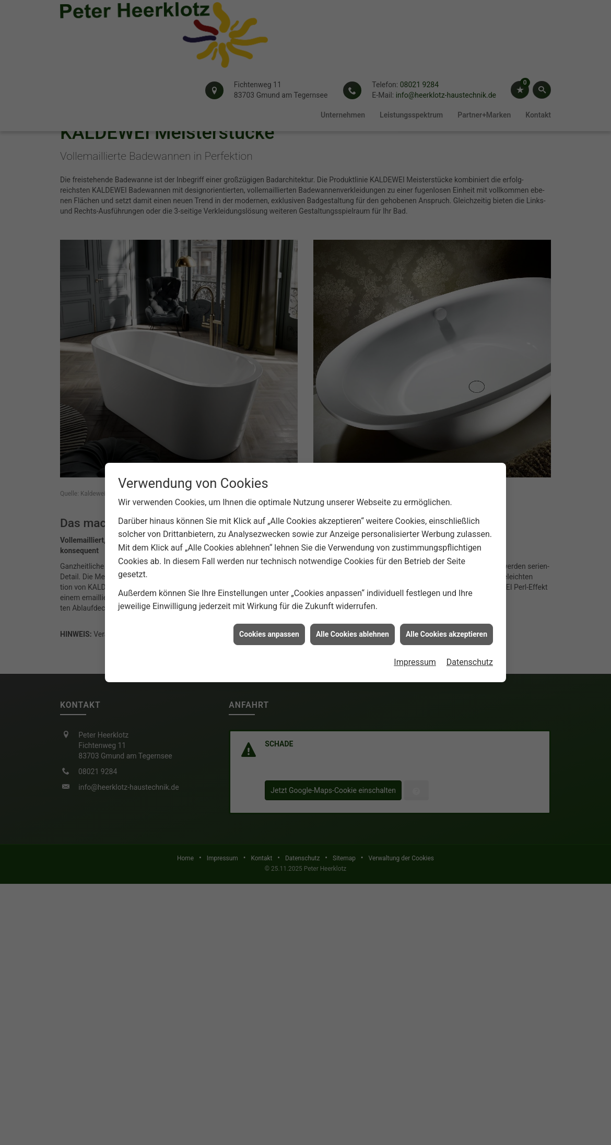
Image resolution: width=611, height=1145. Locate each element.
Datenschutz (469, 638)
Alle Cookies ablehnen (352, 610)
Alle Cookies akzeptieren (446, 610)
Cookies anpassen (269, 610)
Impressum (415, 638)
